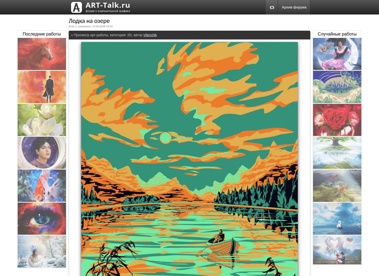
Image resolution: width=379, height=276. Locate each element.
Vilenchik (150, 35)
